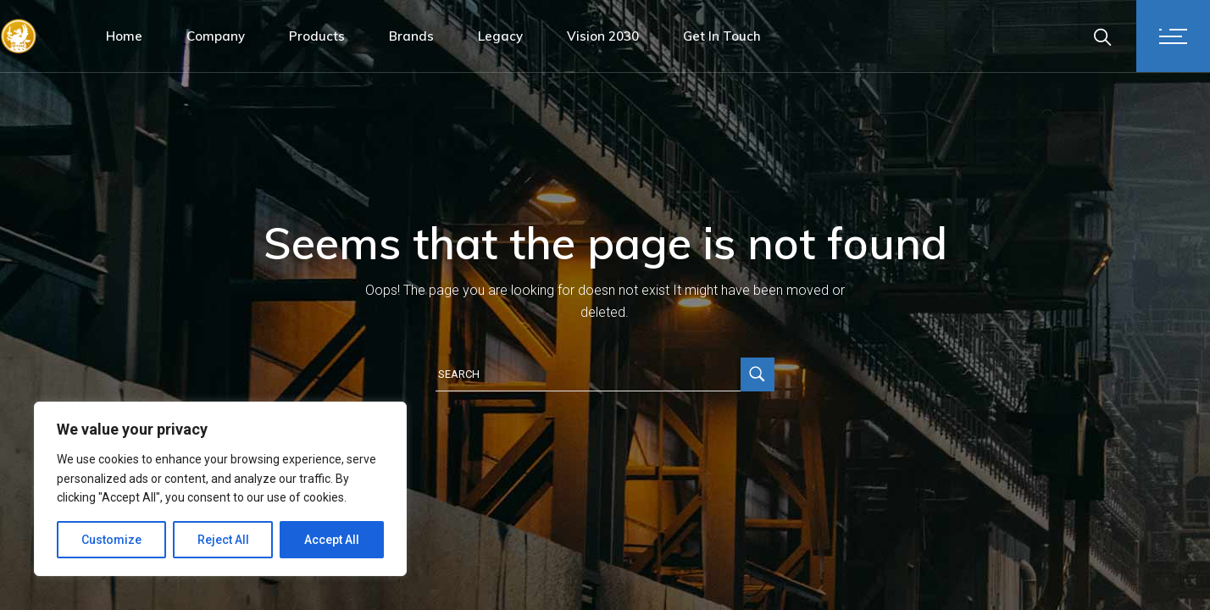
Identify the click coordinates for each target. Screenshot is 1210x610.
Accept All (331, 539)
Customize (111, 539)
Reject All (223, 539)
